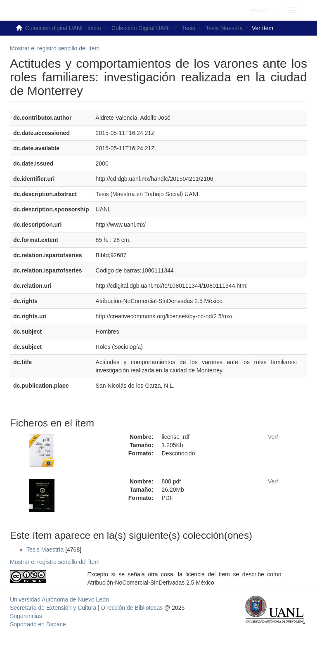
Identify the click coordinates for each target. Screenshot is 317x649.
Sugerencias (26, 616)
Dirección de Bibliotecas (132, 607)
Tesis (188, 28)
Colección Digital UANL (141, 28)
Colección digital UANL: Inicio (63, 28)
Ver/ (273, 436)
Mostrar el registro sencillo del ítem (54, 48)
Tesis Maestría (224, 28)
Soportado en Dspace (38, 624)
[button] (263, 10)
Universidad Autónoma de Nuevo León (59, 599)
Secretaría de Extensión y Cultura (54, 607)
